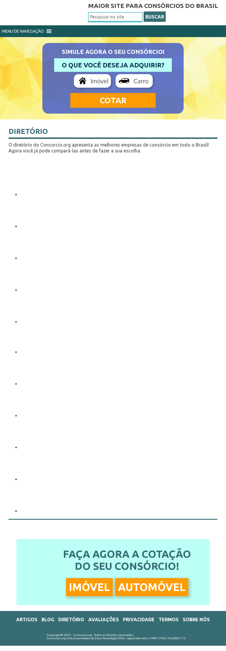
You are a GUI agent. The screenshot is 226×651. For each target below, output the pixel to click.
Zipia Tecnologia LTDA (109, 638)
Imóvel (99, 80)
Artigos (26, 619)
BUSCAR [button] (154, 16)
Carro (140, 80)
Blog (47, 619)
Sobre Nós (196, 619)
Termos (169, 619)
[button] (23, 31)
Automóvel (151, 587)
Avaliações (103, 619)
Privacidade (138, 619)
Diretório (28, 131)
